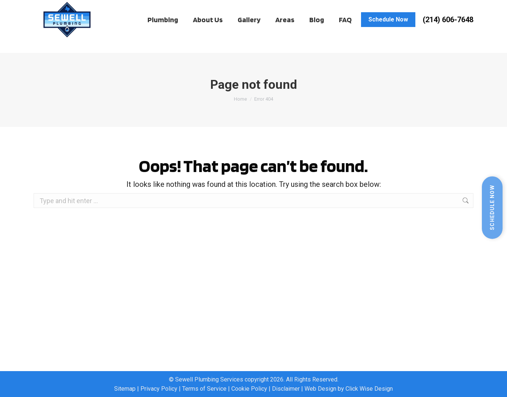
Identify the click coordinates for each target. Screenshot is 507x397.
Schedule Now (492, 207)
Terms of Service (204, 388)
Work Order (101, 7)
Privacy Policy (158, 388)
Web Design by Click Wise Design (348, 388)
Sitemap (125, 388)
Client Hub (60, 7)
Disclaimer (286, 388)
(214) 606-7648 (448, 33)
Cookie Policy (249, 388)
